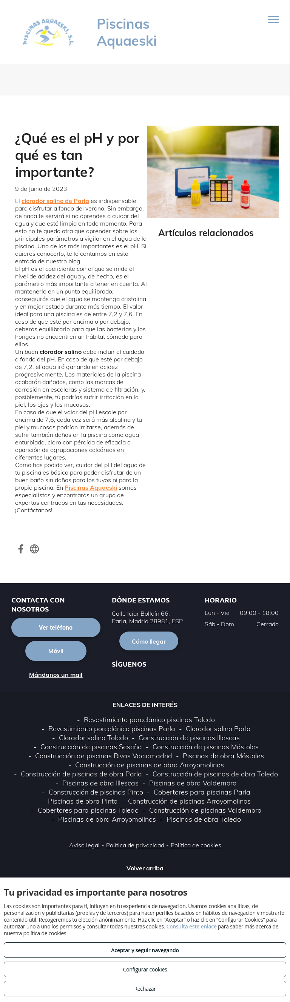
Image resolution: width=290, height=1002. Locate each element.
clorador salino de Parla (55, 200)
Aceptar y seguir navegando (145, 950)
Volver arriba (145, 868)
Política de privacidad (135, 845)
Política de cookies (196, 845)
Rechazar (145, 988)
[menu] (273, 19)
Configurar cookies (145, 969)
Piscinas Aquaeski (91, 487)
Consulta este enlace (191, 926)
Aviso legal (84, 845)
